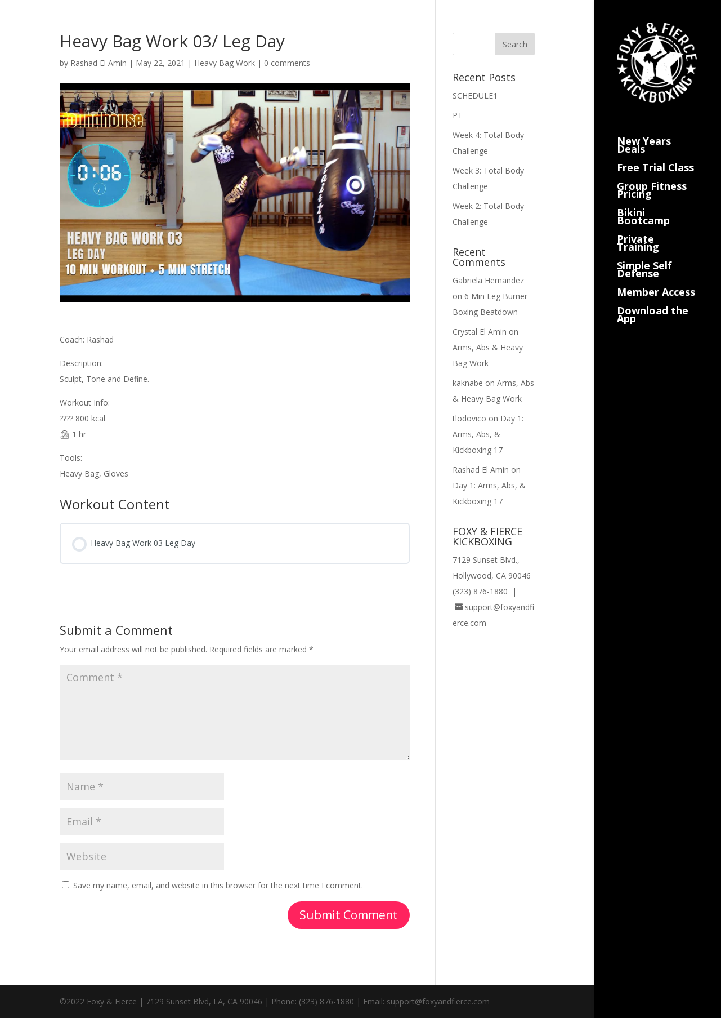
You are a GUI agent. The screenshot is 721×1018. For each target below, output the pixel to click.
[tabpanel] (235, 407)
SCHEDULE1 (475, 95)
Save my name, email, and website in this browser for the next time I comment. (218, 885)
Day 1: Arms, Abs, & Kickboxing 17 (488, 434)
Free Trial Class (655, 154)
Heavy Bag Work (224, 62)
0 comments (287, 62)
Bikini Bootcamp (643, 203)
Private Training (638, 229)
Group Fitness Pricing (652, 176)
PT (458, 115)
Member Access (656, 278)
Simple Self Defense (644, 256)
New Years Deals (644, 131)
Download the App (652, 301)
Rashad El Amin (98, 62)
